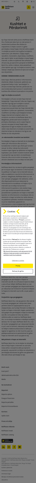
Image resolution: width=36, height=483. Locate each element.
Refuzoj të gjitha (18, 271)
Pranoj (18, 266)
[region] (18, 241)
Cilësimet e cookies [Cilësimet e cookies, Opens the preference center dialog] (18, 260)
